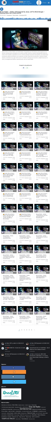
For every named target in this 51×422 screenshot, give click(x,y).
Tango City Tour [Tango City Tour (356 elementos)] (22, 407)
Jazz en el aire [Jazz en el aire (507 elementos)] (11, 402)
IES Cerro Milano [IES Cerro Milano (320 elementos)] (5, 402)
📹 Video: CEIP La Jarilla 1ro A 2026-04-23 (14, 343)
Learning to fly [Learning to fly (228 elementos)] (4, 404)
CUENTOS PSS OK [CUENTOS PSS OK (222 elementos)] (25, 398)
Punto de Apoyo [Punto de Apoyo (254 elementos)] (16, 406)
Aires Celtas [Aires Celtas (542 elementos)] (15, 396)
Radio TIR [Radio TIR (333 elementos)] (22, 406)
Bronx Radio (15, 15)
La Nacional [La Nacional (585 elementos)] (34, 402)
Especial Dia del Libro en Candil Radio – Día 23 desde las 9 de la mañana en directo (40, 348)
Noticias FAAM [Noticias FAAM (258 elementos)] (45, 404)
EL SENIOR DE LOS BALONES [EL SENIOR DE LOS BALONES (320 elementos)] (7, 400)
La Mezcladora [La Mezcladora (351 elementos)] (18, 402)
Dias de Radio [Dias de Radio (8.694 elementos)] (34, 398)
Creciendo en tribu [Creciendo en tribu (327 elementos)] (18, 398)
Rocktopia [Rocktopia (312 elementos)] (9, 407)
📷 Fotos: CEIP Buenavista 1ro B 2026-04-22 (15, 354)
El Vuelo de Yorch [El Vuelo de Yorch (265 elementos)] (16, 400)
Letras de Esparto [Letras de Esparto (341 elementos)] (10, 404)
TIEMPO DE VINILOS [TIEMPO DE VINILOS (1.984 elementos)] (8, 410)
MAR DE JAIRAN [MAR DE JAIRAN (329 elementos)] (17, 404)
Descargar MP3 (23, 15)
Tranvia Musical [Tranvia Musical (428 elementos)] (24, 409)
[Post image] (2, 343)
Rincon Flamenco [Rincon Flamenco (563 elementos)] (41, 406)
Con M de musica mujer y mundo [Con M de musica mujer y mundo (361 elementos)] (8, 398)
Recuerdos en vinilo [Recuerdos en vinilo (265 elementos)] (27, 406)
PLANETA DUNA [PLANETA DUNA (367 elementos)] (10, 406)
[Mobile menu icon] (49, 3)
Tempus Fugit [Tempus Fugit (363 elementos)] (28, 407)
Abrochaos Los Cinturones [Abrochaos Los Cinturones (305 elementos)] (7, 396)
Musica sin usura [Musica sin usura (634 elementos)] (31, 404)
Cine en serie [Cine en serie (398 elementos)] (33, 396)
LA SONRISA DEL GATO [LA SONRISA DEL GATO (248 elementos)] (42, 402)
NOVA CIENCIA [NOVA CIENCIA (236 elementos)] (4, 406)
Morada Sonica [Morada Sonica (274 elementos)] (24, 404)
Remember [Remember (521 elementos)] (34, 406)
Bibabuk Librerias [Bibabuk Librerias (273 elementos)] (21, 396)
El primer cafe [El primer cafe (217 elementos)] (43, 398)
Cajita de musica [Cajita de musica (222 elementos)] (28, 396)
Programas (9, 15)
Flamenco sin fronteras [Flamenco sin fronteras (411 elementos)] (36, 400)
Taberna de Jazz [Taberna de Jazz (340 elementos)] (15, 407)
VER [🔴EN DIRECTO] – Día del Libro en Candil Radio (15, 348)
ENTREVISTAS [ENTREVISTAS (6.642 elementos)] (25, 400)
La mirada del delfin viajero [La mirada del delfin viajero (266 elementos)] (27, 402)
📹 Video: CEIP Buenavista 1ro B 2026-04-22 (39, 343)
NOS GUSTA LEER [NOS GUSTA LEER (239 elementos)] (39, 404)
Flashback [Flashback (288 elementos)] (44, 400)
